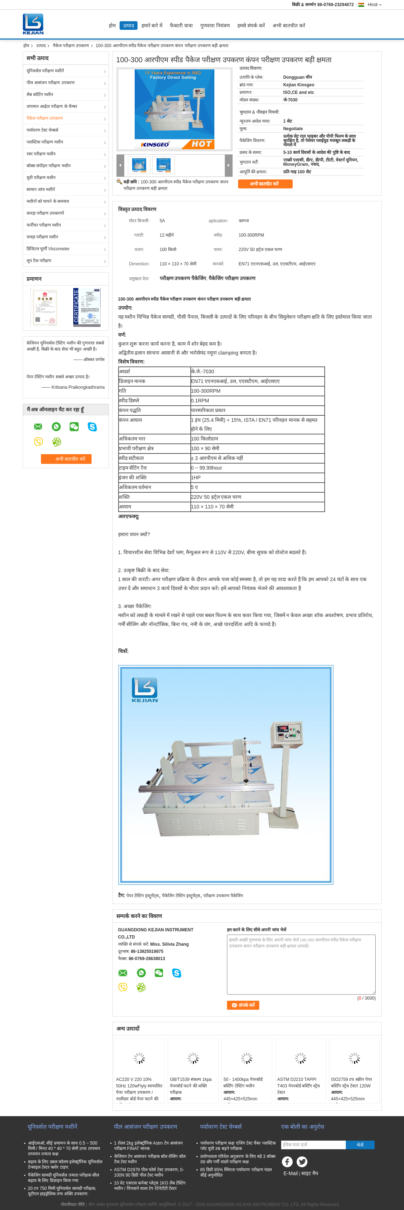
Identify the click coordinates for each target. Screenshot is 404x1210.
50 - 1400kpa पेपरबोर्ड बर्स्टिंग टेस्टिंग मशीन (242, 1082)
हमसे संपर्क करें (251, 25)
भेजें (360, 1145)
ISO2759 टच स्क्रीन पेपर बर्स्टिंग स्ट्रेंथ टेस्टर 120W (351, 1082)
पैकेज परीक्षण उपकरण (71, 45)
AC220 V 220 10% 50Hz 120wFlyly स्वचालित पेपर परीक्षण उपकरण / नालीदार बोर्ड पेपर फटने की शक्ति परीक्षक (139, 1092)
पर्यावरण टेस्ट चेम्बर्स (43, 130)
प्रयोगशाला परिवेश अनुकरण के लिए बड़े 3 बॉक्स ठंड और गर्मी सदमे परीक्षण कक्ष (237, 1159)
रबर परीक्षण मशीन (41, 153)
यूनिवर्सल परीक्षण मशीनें (45, 70)
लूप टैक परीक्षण (39, 260)
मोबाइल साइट (294, 1182)
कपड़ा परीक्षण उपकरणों (45, 213)
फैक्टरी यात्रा (181, 25)
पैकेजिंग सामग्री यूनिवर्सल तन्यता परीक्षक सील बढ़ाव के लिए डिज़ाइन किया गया (63, 1178)
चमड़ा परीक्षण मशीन (43, 236)
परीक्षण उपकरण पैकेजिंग (223, 895)
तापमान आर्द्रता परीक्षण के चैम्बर (52, 106)
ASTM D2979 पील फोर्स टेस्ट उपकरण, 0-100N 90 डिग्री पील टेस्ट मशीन (149, 1172)
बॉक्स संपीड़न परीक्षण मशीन (49, 165)
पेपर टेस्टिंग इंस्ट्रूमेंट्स (142, 895)
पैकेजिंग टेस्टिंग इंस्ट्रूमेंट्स (181, 895)
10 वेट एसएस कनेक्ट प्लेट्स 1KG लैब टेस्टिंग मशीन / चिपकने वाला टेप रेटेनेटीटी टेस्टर (150, 1186)
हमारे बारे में (152, 25)
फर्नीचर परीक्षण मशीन (44, 225)
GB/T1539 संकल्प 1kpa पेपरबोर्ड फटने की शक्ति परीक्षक (191, 1086)
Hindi (374, 4)
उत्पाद (128, 25)
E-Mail (291, 1173)
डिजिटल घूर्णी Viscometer (48, 248)
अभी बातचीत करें (289, 25)
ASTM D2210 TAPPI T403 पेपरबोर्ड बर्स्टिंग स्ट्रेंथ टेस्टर (298, 1086)
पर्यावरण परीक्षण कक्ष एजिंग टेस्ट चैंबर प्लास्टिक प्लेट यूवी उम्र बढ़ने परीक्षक (238, 1146)
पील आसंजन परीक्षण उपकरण (51, 82)
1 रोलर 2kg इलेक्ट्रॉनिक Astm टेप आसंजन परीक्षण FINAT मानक (148, 1146)
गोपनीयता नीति (73, 1204)
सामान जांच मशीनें (41, 189)
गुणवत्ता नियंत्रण (215, 25)
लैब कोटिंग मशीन (40, 94)
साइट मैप (309, 1173)
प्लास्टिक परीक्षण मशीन (45, 142)
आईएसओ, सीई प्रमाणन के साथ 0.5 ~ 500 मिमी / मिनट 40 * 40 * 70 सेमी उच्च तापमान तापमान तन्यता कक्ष (64, 1148)
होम (112, 25)
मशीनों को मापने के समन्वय (48, 201)
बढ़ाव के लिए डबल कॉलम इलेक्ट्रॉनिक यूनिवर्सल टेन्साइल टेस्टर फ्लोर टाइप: (65, 1164)
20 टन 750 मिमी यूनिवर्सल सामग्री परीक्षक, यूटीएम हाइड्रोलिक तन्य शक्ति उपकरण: (62, 1191)
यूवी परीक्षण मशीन (41, 177)
